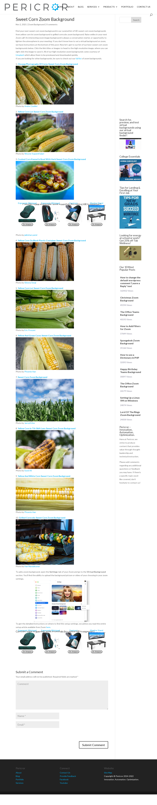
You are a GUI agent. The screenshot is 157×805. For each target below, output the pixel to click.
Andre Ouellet (31, 106)
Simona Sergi (30, 282)
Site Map (108, 772)
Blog (81, 7)
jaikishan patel (30, 235)
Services (92, 7)
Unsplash (20, 55)
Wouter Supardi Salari (34, 153)
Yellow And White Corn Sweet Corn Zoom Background (44, 476)
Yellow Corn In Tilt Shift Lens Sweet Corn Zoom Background (47, 428)
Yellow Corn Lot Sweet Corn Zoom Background (40, 111)
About (70, 7)
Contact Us (143, 7)
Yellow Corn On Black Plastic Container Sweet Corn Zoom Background (52, 240)
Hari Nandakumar (32, 566)
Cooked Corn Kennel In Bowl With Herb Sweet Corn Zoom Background (52, 159)
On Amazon (27, 224)
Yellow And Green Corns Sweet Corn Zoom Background (44, 335)
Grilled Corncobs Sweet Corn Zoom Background (42, 517)
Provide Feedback (68, 776)
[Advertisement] (129, 70)
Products (109, 7)
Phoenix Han (30, 371)
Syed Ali (28, 470)
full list (79, 58)
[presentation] (38, 735)
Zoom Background (36, 24)
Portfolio (127, 7)
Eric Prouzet (30, 330)
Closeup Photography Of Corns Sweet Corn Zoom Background (48, 64)
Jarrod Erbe (29, 423)
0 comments (51, 24)
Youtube (64, 783)
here (48, 627)
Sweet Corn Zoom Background (32, 377)
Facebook (64, 779)
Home (60, 7)
